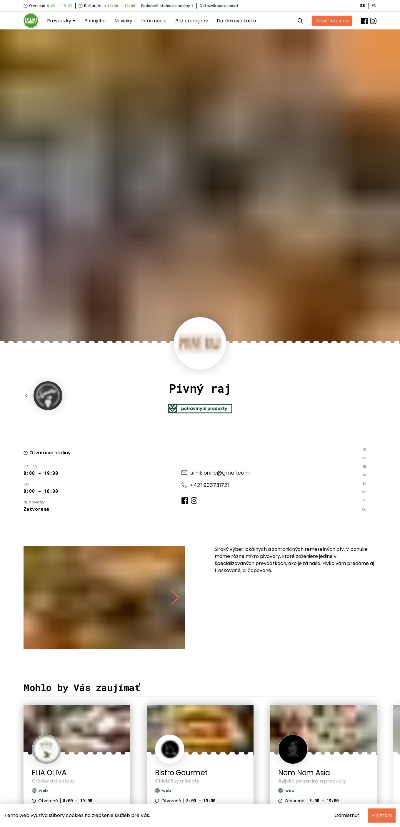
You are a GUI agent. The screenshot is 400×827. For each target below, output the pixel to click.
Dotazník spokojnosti (219, 5)
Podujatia (95, 20)
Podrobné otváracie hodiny (167, 5)
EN (374, 6)
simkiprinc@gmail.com (215, 472)
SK (363, 6)
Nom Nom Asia (304, 773)
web (40, 790)
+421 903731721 (205, 485)
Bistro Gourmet (181, 773)
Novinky (123, 20)
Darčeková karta (236, 20)
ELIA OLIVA (49, 773)
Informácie (153, 20)
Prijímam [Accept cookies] (381, 815)
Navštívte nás (332, 20)
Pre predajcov (191, 20)
